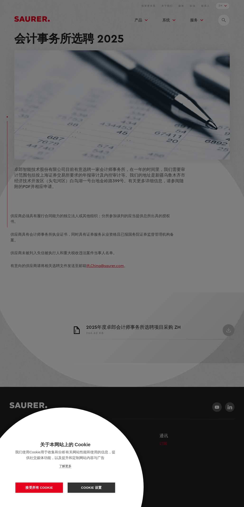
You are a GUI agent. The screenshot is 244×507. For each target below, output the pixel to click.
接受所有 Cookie (39, 487)
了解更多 (65, 466)
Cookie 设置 (91, 487)
